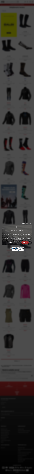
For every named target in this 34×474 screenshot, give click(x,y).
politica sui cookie (25, 236)
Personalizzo (10, 242)
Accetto (25, 242)
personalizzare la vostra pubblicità (24, 238)
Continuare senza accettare (27, 223)
